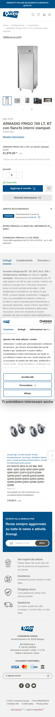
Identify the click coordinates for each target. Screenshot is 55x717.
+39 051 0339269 (28, 647)
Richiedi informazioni (27, 197)
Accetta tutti (27, 377)
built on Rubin (35, 710)
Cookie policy (27, 704)
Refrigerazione (17, 25)
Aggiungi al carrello (22, 188)
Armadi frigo (33, 25)
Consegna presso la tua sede (27, 240)
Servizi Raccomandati (16, 209)
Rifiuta (27, 393)
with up (17, 710)
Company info (13, 704)
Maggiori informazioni (13, 137)
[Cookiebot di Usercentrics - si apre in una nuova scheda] (39, 322)
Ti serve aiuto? (27, 676)
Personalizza (28, 385)
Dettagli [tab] (22, 329)
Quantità (7, 169)
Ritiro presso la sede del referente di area (26, 227)
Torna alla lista (12, 37)
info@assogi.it (29, 644)
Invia (42, 548)
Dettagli (7, 266)
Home (5, 25)
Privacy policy (42, 704)
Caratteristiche (24, 266)
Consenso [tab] (8, 329)
